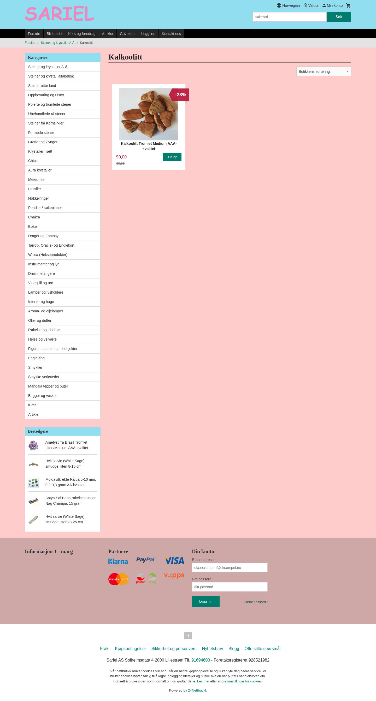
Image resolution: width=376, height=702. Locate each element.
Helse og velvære (42, 339)
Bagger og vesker (42, 396)
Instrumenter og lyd (44, 264)
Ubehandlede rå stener (46, 114)
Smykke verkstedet (43, 377)
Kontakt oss (171, 34)
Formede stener (41, 132)
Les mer (203, 682)
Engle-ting (36, 358)
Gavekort (127, 34)
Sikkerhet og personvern (174, 649)
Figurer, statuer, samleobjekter (52, 349)
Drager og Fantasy (43, 236)
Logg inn (148, 34)
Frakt (104, 649)
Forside (34, 34)
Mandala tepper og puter (48, 386)
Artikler (108, 34)
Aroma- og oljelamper (45, 311)
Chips (33, 161)
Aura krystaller (39, 170)
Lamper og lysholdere (45, 292)
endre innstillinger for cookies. (240, 682)
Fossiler (34, 189)
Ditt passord (202, 579)
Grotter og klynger (42, 142)
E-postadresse (203, 560)
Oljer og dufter (39, 320)
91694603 (200, 661)
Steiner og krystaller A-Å (47, 67)
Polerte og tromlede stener (49, 104)
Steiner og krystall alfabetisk (51, 76)
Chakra (34, 217)
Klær (32, 405)
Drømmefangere (41, 273)
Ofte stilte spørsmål (262, 649)
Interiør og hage (41, 302)
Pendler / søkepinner (45, 208)
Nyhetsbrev (212, 649)
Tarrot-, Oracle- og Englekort (51, 245)
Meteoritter (37, 179)
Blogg (233, 649)
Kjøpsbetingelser (130, 649)
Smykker (35, 367)
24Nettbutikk (197, 691)
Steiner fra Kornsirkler (45, 123)
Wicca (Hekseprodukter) (47, 255)
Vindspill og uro (40, 283)
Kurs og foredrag (81, 34)
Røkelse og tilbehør (44, 330)
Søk (339, 17)
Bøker (33, 226)
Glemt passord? (256, 602)
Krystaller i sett (40, 151)
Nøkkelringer (38, 198)
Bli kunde (54, 34)
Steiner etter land (42, 86)
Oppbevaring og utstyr (46, 95)
